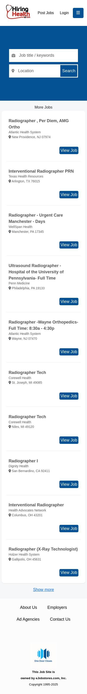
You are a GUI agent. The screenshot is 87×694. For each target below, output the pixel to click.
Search (68, 70)
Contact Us (60, 619)
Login (64, 13)
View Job (69, 150)
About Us (28, 607)
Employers (57, 607)
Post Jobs (46, 13)
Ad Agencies (27, 619)
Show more (43, 589)
